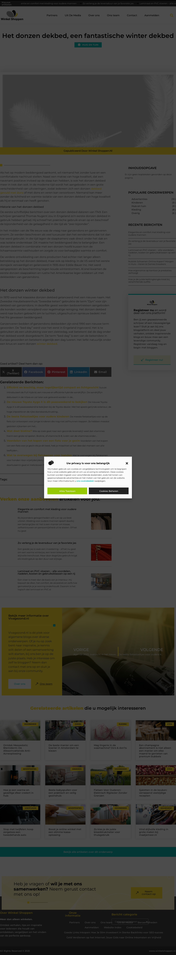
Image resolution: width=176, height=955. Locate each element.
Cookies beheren (108, 491)
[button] (127, 463)
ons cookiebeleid (85, 481)
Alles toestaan (67, 491)
